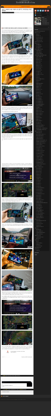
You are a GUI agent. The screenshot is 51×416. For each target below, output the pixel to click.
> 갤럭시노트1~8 (39, 59)
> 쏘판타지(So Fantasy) (40, 226)
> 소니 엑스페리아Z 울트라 (40, 104)
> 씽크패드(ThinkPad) (39, 138)
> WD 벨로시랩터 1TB (39, 162)
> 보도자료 (38, 35)
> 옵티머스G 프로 (39, 117)
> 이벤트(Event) (39, 40)
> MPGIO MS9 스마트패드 (40, 125)
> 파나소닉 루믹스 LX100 (40, 199)
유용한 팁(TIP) (38, 235)
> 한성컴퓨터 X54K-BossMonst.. (41, 141)
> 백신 (37, 241)
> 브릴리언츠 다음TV (39, 201)
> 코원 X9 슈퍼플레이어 (39, 210)
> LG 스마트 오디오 (39, 211)
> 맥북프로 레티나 (39, 132)
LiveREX (2, 414)
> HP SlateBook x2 (39, 153)
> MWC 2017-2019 (39, 38)
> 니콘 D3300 (38, 177)
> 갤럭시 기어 (38, 62)
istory (12, 414)
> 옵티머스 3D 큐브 (39, 114)
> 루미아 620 (38, 80)
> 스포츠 (38, 250)
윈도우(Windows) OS (39, 41)
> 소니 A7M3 (38, 180)
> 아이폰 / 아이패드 (39, 56)
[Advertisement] (17, 384)
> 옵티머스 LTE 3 (39, 110)
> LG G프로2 (38, 71)
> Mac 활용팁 (38, 44)
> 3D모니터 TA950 (39, 144)
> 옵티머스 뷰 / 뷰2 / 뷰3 (40, 111)
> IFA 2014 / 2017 (39, 37)
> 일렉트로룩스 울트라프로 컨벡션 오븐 (42, 202)
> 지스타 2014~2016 (39, 223)
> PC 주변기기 (39, 165)
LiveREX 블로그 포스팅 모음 (40, 31)
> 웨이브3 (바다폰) (39, 120)
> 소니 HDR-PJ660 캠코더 (40, 187)
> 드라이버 (38, 244)
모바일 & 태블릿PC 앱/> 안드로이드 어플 (8, 12)
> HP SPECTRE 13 (39, 147)
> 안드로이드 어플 (39, 53)
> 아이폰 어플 (38, 50)
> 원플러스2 (38, 119)
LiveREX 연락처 (44, 18)
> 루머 (37, 34)
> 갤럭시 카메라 (38, 198)
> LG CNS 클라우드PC (39, 159)
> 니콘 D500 (38, 174)
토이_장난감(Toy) (38, 247)
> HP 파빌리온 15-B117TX (40, 150)
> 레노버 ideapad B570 (40, 126)
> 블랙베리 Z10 (38, 86)
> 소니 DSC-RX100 (39, 189)
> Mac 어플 (38, 47)
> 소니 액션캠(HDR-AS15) (40, 193)
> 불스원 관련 (38, 229)
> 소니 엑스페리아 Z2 (39, 102)
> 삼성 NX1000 (38, 195)
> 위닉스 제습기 (38, 204)
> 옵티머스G (38, 116)
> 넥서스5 (38, 77)
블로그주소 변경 (44, 21)
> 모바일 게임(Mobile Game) (41, 220)
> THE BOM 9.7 (38, 123)
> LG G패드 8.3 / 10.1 (39, 74)
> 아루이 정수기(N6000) (40, 217)
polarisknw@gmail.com (45, 22)
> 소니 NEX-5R (38, 186)
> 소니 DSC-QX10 (39, 192)
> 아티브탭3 (38, 107)
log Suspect (23, 414)
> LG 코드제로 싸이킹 (39, 214)
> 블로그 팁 (38, 238)
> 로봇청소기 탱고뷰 (39, 207)
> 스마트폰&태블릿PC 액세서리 (41, 129)
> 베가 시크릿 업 (38, 98)
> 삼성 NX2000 (38, 196)
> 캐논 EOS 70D (38, 171)
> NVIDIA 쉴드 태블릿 (39, 105)
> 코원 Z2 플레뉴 (39, 208)
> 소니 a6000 (38, 183)
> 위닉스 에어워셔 (39, 205)
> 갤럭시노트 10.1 (39, 65)
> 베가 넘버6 (38, 95)
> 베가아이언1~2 (39, 89)
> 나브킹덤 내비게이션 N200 (40, 232)
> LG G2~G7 (38, 68)
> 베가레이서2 (38, 92)
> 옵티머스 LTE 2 (39, 108)
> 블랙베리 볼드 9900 (39, 83)
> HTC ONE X (38, 122)
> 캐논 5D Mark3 (39, 168)
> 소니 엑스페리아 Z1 (39, 101)
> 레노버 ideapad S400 (40, 135)
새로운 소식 (37, 32)
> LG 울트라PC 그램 (39, 156)
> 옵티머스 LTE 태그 (39, 113)
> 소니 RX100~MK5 (39, 190)
